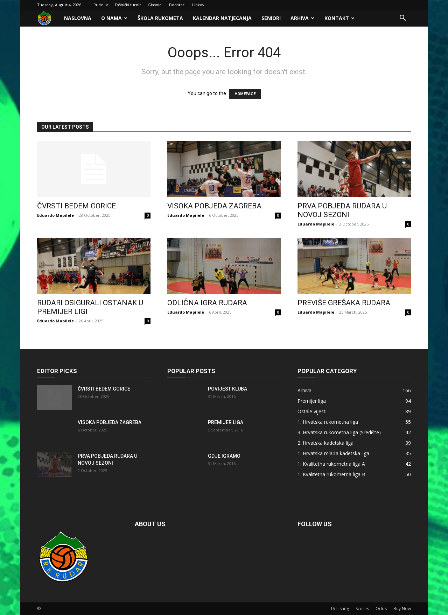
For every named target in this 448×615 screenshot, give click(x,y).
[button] (402, 18)
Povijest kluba (227, 389)
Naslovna (77, 18)
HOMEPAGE (244, 94)
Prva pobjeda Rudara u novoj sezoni (342, 210)
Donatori (177, 4)
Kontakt (339, 18)
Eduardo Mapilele (55, 215)
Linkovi (198, 4)
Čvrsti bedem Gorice (76, 206)
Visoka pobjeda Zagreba (214, 206)
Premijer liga (225, 422)
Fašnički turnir (128, 4)
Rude (100, 4)
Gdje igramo (224, 456)
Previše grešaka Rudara (344, 303)
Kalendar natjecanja (222, 18)
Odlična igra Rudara (207, 303)
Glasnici (155, 4)
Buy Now (402, 609)
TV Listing (339, 609)
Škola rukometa (160, 18)
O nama (114, 18)
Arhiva (302, 18)
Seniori (271, 18)
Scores (362, 609)
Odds (381, 609)
